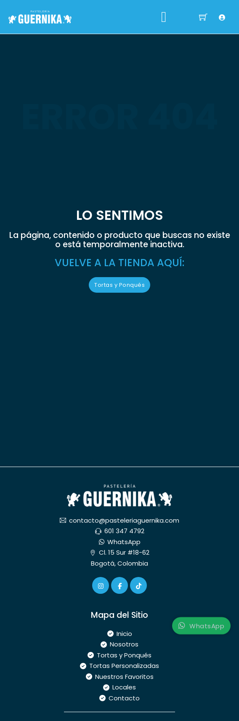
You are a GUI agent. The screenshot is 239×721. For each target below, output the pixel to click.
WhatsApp (201, 630)
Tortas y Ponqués (119, 285)
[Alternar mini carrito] (203, 17)
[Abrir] (164, 17)
